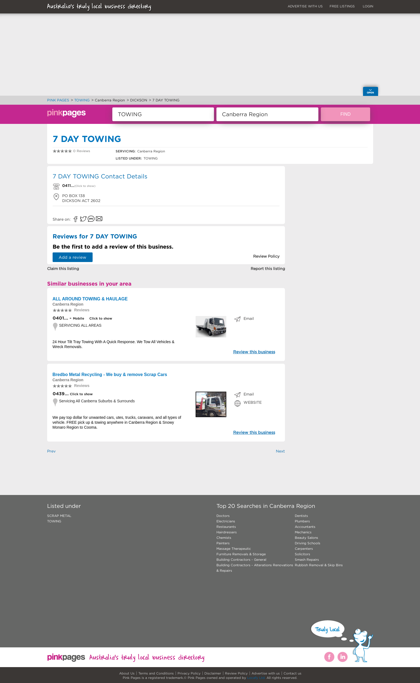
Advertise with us (266, 673)
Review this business (254, 351)
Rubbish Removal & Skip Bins (319, 565)
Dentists (301, 515)
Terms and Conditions (156, 673)
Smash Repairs (307, 559)
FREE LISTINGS (342, 6)
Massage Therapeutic (233, 548)
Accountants (305, 526)
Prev (51, 451)
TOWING (54, 521)
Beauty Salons (306, 537)
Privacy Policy (189, 673)
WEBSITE (253, 402)
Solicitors (302, 554)
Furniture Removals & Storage (241, 554)
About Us (127, 673)
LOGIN (368, 6)
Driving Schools (307, 543)
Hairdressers (226, 532)
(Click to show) (84, 185)
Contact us (292, 673)
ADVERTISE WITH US (305, 6)
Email (249, 318)
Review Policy (236, 673)
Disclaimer (212, 673)
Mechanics (303, 532)
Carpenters (304, 548)
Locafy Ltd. (256, 677)
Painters (223, 543)
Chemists (223, 537)
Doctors (223, 515)
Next (280, 451)
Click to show (100, 318)
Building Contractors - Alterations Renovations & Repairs (254, 567)
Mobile (78, 318)
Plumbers (302, 521)
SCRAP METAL (59, 515)
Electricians (225, 521)
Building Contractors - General (241, 559)
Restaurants (226, 526)
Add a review (72, 257)
